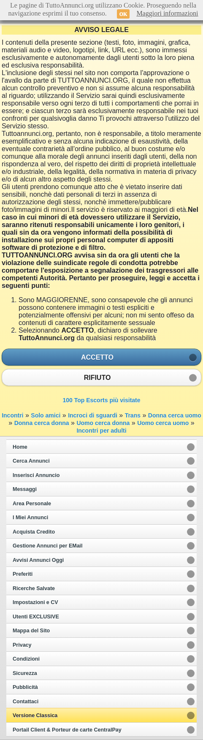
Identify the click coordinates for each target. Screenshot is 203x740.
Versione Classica (35, 715)
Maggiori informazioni (167, 13)
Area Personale (32, 504)
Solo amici (45, 415)
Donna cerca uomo (174, 415)
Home (20, 447)
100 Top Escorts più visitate (101, 400)
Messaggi (25, 489)
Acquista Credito (34, 532)
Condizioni (26, 659)
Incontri (12, 415)
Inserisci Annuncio (36, 475)
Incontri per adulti (101, 430)
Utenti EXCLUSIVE (36, 617)
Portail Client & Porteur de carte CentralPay (67, 730)
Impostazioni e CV (35, 602)
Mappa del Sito (31, 631)
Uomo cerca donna (103, 423)
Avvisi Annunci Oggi (38, 560)
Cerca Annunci (31, 461)
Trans (133, 415)
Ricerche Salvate (34, 588)
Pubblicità (25, 687)
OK (123, 14)
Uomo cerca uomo (163, 423)
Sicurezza (25, 673)
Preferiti (22, 574)
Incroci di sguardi (92, 415)
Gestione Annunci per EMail (48, 546)
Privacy (22, 645)
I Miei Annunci (30, 517)
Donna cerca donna (41, 423)
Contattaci (25, 702)
